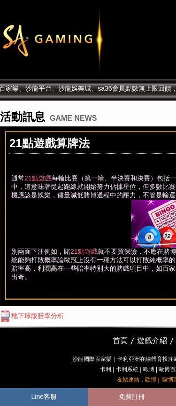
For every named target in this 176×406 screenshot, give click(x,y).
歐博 (148, 369)
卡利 (105, 369)
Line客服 (44, 396)
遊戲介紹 (152, 340)
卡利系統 (127, 369)
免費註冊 (132, 396)
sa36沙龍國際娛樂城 (76, 40)
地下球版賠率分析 (32, 316)
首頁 (120, 340)
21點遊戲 (38, 178)
